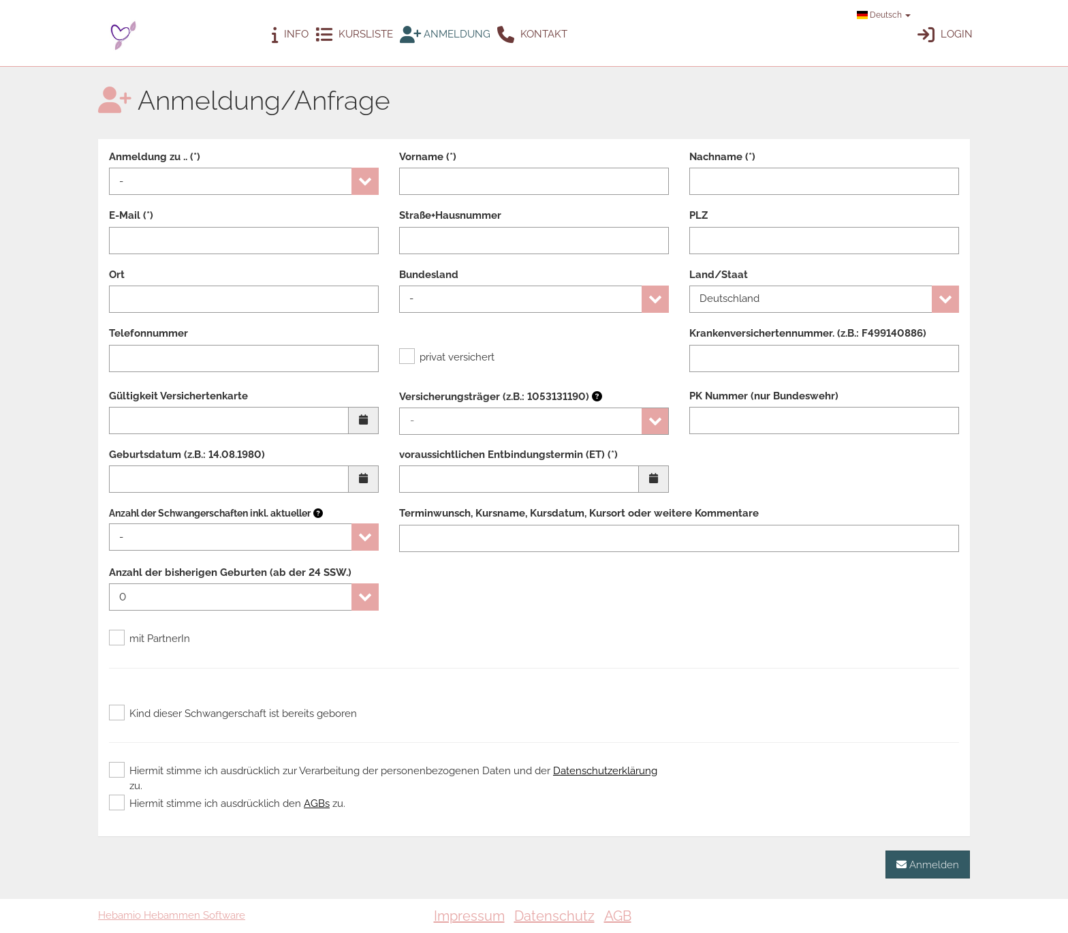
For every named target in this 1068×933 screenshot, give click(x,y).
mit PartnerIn (149, 638)
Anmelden (927, 864)
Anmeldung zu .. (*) (154, 157)
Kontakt (532, 35)
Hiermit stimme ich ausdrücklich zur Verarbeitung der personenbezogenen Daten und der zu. (383, 777)
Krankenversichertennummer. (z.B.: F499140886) (807, 333)
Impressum (469, 916)
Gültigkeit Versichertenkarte (178, 396)
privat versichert (446, 357)
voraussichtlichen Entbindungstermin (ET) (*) (508, 454)
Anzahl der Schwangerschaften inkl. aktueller (210, 513)
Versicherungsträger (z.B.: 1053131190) (500, 397)
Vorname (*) (427, 157)
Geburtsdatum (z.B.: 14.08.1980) (187, 454)
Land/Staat (718, 275)
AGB (617, 916)
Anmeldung (445, 35)
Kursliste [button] (354, 35)
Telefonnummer (148, 333)
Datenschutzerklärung (605, 771)
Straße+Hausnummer (450, 215)
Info (290, 35)
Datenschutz (554, 916)
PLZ (698, 215)
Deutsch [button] (884, 15)
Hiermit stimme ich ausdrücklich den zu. (227, 803)
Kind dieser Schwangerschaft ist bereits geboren (233, 713)
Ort (117, 275)
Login (945, 35)
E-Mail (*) (131, 215)
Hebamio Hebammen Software (171, 915)
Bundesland (428, 275)
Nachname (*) (722, 157)
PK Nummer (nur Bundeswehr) (763, 396)
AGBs (317, 803)
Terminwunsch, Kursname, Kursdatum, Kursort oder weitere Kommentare (579, 513)
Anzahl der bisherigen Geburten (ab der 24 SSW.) (230, 572)
